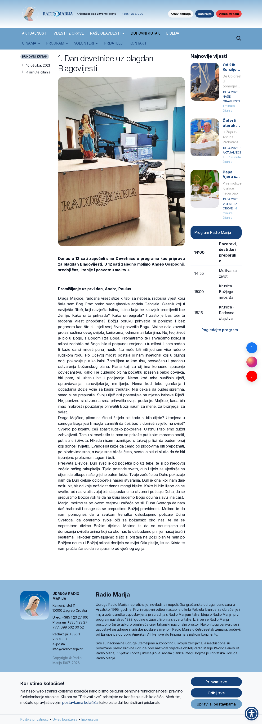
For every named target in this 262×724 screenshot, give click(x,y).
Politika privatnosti (34, 720)
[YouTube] (251, 376)
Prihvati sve (216, 682)
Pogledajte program (219, 329)
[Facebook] (251, 347)
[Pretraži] (239, 38)
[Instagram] (251, 362)
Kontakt (138, 43)
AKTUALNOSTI (34, 33)
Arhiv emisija (181, 14)
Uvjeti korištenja (65, 720)
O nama (29, 43)
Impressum (89, 720)
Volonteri (84, 43)
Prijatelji (113, 43)
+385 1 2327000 (132, 13)
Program (55, 43)
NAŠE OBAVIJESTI (105, 33)
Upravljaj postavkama (216, 704)
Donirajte (205, 14)
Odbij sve (216, 693)
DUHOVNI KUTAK (145, 33)
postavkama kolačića (80, 702)
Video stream (229, 14)
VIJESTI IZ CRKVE (68, 33)
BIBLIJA (172, 33)
